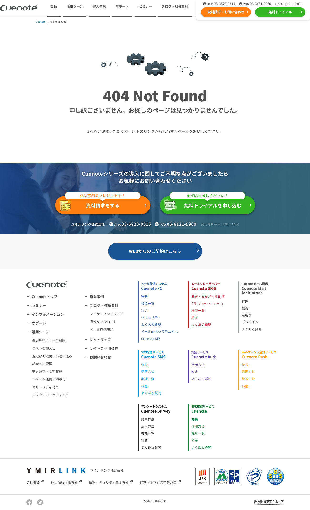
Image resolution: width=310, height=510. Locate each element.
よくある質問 (151, 324)
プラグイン (250, 322)
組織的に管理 (42, 363)
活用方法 (147, 371)
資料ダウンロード (103, 321)
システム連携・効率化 (49, 379)
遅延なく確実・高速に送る (52, 356)
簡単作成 (147, 419)
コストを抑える (44, 348)
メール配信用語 (101, 329)
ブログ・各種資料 (104, 305)
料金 (144, 310)
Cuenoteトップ (44, 296)
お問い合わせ (100, 357)
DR (207, 303)
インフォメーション (48, 314)
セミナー (145, 6)
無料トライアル (280, 12)
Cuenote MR (150, 338)
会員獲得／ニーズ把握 (48, 340)
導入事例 (99, 6)
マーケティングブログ (106, 313)
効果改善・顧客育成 (47, 371)
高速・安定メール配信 (208, 296)
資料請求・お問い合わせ (226, 12)
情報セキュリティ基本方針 (109, 482)
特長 (144, 296)
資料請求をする (100, 204)
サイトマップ (100, 339)
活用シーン (40, 331)
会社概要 (33, 482)
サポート (122, 6)
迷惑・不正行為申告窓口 (158, 482)
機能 (245, 307)
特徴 (245, 301)
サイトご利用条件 (104, 348)
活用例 (247, 315)
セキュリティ (151, 317)
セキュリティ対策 (45, 387)
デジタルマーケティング (50, 394)
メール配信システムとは (159, 331)
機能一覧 (147, 303)
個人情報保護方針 (64, 482)
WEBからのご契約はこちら (155, 251)
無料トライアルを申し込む (204, 203)
